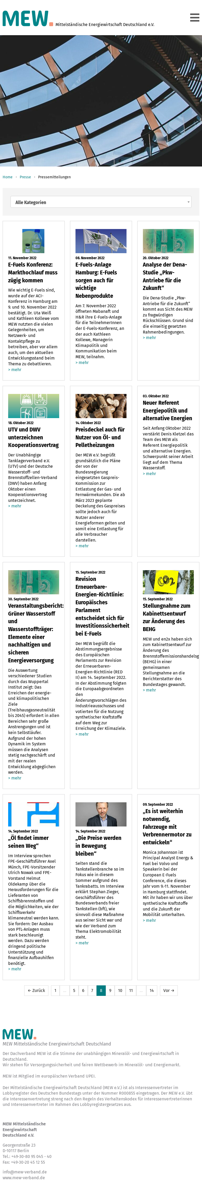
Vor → (168, 990)
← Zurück (36, 990)
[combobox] (101, 202)
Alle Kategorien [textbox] (31, 202)
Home (8, 177)
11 (131, 990)
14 (152, 990)
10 (120, 990)
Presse (25, 177)
